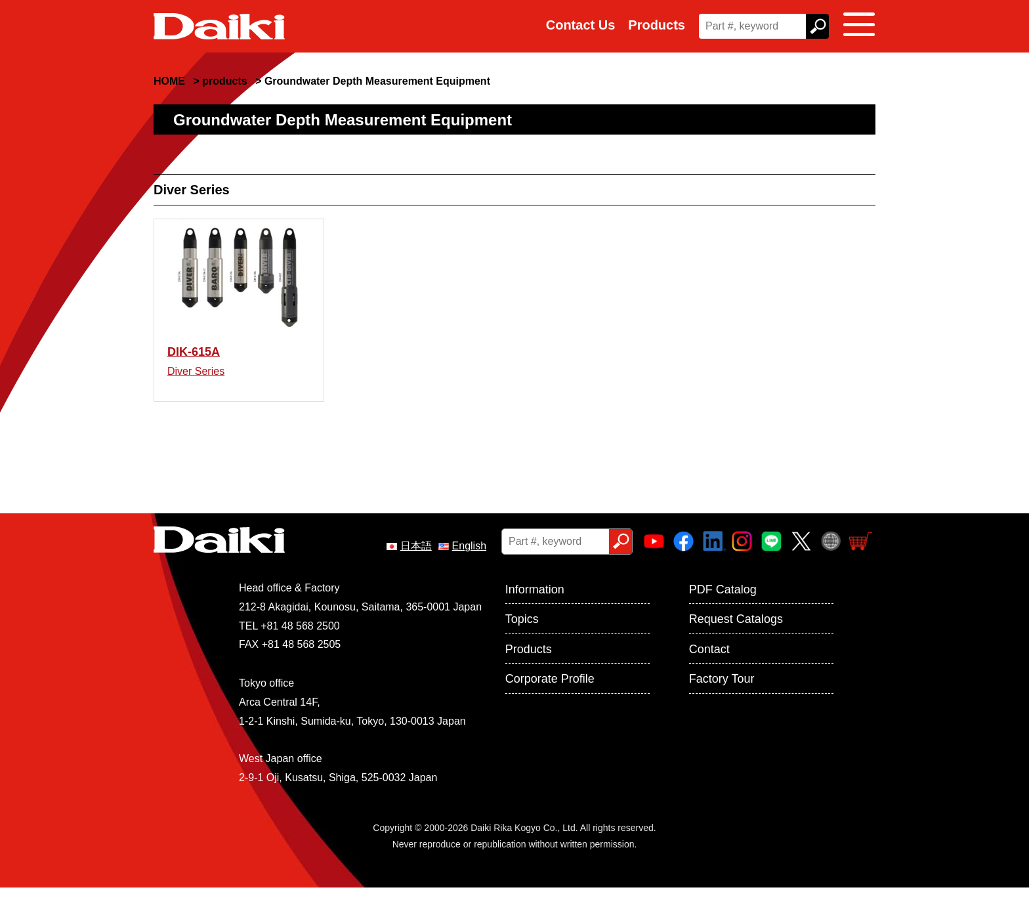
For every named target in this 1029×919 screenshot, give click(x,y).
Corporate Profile (550, 710)
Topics (522, 651)
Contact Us (581, 25)
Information (534, 621)
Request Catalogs (736, 651)
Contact (709, 680)
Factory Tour (722, 710)
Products (656, 25)
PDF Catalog (723, 621)
